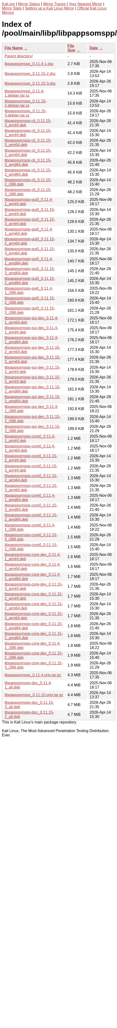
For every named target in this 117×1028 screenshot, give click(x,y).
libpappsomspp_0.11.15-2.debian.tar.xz (26, 103)
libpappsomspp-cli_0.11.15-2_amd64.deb (28, 172)
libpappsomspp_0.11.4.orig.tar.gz (33, 675)
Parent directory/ (19, 56)
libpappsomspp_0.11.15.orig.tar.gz (34, 695)
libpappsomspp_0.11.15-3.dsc (30, 83)
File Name (14, 48)
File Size (71, 48)
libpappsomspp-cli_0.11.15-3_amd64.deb (28, 162)
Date (94, 48)
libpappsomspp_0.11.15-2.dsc (30, 74)
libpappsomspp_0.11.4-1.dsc (29, 64)
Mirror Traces (54, 4)
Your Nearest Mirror (85, 4)
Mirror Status (29, 4)
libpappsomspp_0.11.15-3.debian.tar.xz (26, 113)
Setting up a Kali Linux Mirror (49, 8)
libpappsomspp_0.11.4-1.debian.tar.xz (24, 93)
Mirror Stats (12, 8)
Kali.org (8, 4)
